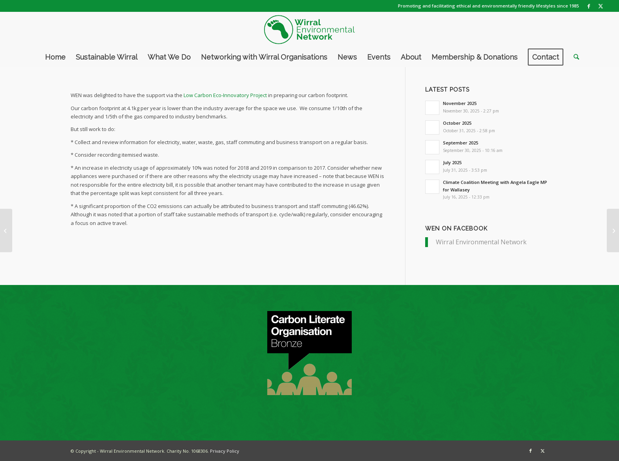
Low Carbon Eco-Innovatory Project (225, 95)
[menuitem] (55, 57)
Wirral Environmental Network (481, 242)
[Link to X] (601, 6)
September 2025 (460, 143)
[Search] (573, 57)
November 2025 (459, 103)
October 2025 (457, 123)
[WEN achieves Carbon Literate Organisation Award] (613, 230)
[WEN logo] (309, 29)
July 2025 (452, 162)
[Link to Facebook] (589, 6)
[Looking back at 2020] (6, 230)
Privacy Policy (224, 451)
